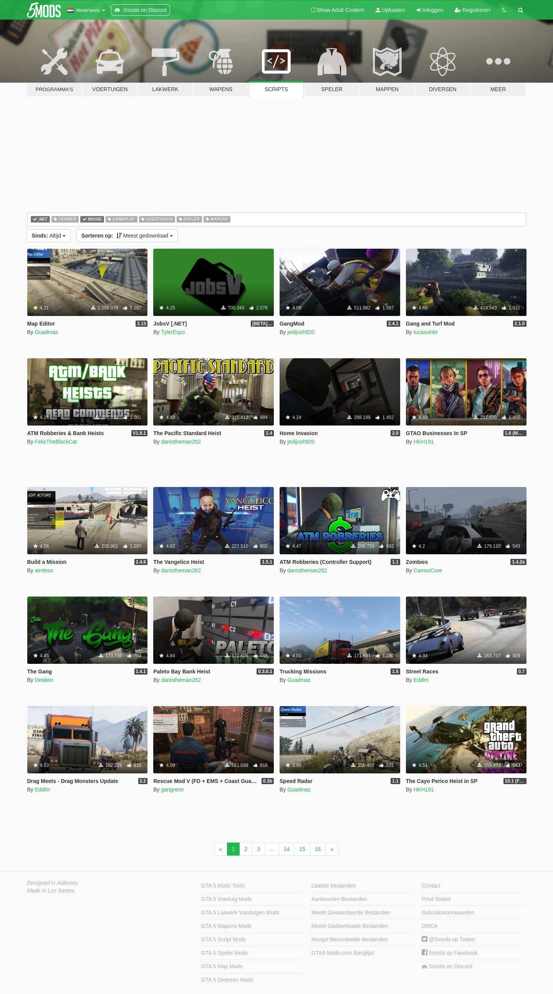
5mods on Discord (447, 966)
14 (287, 849)
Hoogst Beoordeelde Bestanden (349, 939)
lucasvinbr (426, 332)
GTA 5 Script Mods (223, 939)
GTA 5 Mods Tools (223, 886)
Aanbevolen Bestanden (339, 899)
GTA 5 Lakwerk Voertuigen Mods (240, 912)
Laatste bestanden (333, 886)
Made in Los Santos (51, 891)
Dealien (44, 680)
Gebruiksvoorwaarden (448, 912)
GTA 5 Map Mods (222, 966)
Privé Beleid (436, 899)
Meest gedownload (127, 236)
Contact (431, 886)
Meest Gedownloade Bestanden (349, 926)
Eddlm (421, 680)
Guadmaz (46, 332)
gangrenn (172, 789)
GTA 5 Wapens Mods (226, 926)
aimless (44, 570)
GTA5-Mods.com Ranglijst (342, 953)
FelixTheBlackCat (56, 442)
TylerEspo (173, 332)
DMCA (429, 926)
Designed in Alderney (52, 883)
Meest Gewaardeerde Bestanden (350, 912)
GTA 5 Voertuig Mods (226, 899)
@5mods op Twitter (448, 939)
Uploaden (390, 10)
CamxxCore (428, 570)
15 (302, 849)
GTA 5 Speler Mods (224, 953)
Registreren (472, 10)
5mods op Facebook (450, 952)
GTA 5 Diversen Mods (227, 980)
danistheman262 (181, 442)
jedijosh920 (301, 332)
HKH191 (424, 442)
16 (318, 849)
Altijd (49, 236)
